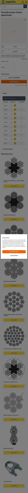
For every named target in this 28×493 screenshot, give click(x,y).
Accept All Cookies (14, 251)
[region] (14, 246)
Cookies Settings (14, 255)
